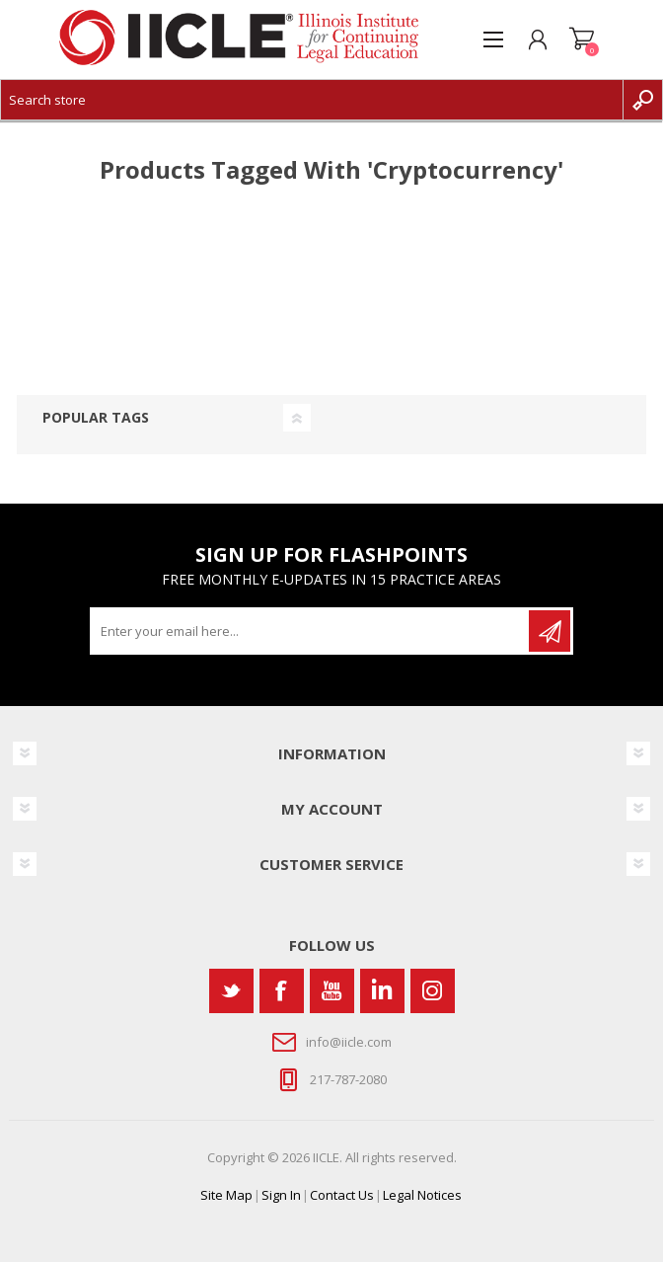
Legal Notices (422, 1195)
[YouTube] (332, 991)
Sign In (281, 1195)
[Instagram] (432, 991)
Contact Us (342, 1195)
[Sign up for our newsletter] (311, 631)
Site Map (226, 1195)
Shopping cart (581, 39)
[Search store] (312, 99)
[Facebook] (281, 991)
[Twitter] (231, 991)
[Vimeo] (382, 991)
